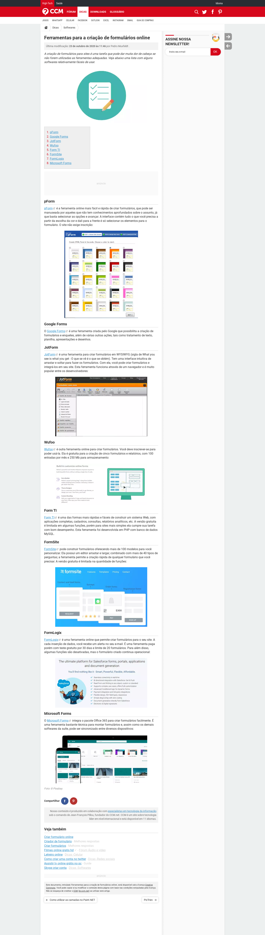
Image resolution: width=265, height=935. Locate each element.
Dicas (83, 11)
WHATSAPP (57, 20)
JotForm (55, 141)
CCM (75, 891)
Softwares (69, 27)
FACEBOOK (82, 20)
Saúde (59, 3)
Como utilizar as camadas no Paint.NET (72, 899)
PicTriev (148, 899)
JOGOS (45, 20)
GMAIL (130, 20)
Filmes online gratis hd (59, 850)
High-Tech (47, 3)
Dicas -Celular (74, 854)
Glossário (117, 11)
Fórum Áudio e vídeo (92, 850)
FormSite (56, 154)
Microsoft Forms (60, 163)
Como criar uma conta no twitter (65, 859)
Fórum (71, 11)
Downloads (98, 11)
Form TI (55, 150)
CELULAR (70, 20)
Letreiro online (53, 854)
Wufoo (54, 145)
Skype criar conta (55, 868)
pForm (54, 132)
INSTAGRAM (118, 20)
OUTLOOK (95, 20)
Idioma (219, 3)
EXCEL (106, 20)
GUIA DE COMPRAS (145, 20)
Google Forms (59, 136)
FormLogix (57, 158)
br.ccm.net (84, 891)
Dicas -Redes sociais (101, 859)
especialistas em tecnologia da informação (132, 811)
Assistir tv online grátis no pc (63, 863)
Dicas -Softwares (80, 868)
